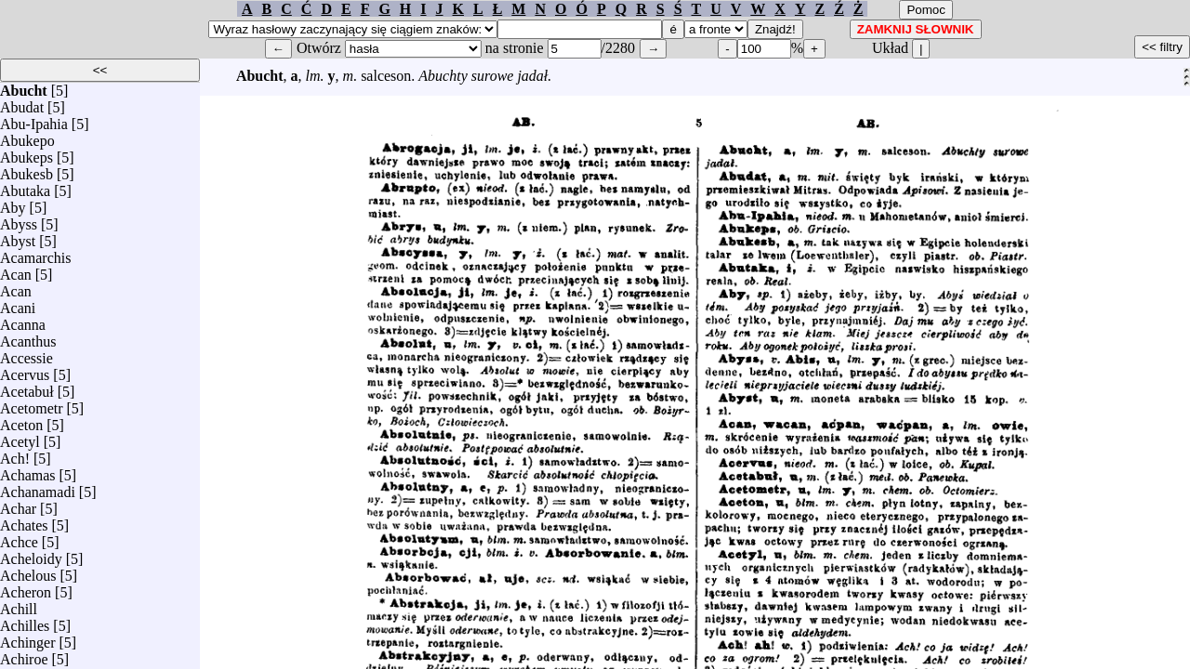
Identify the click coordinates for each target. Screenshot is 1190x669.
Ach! (15, 454)
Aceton (21, 420)
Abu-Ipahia (34, 119)
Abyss (18, 220)
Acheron (25, 588)
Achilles (24, 621)
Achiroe (24, 654)
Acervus (24, 370)
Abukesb (26, 169)
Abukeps (26, 153)
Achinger (28, 638)
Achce (19, 537)
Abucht (23, 86)
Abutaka (25, 186)
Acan (16, 270)
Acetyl (20, 437)
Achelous (28, 571)
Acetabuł (27, 387)
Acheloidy (31, 554)
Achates (24, 521)
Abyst (17, 236)
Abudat (22, 103)
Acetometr (31, 404)
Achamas (28, 471)
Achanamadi (37, 487)
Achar (18, 504)
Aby (13, 203)
